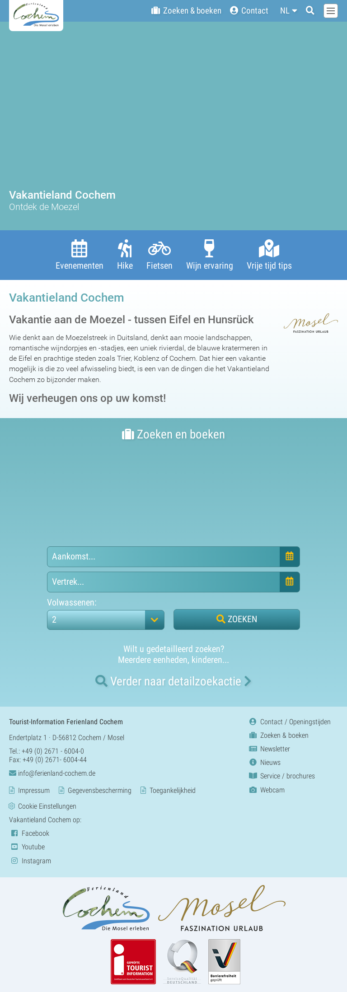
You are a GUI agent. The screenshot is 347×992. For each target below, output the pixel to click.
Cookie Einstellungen (47, 806)
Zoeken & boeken (278, 735)
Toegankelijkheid (173, 790)
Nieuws (264, 762)
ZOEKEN (236, 618)
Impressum (34, 790)
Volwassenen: (72, 601)
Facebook (29, 833)
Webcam (266, 789)
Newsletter (269, 749)
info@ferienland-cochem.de (52, 773)
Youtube (27, 847)
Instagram (30, 860)
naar (173, 681)
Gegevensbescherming (99, 790)
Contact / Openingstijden (289, 721)
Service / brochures (281, 776)
